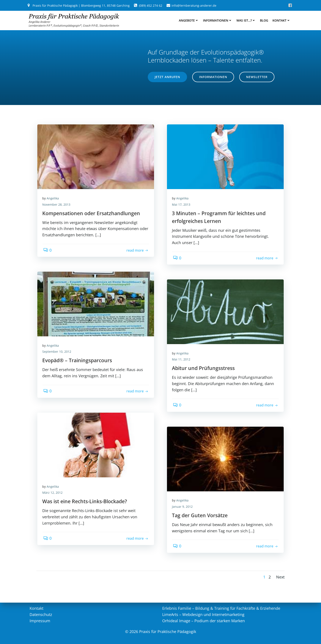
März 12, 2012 (54, 476)
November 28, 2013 (58, 188)
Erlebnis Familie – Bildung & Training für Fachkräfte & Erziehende (221, 607)
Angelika (54, 182)
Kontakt (282, 19)
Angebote (190, 19)
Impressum (39, 619)
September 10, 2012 (58, 335)
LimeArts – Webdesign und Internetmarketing (203, 613)
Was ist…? (246, 19)
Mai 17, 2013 (182, 188)
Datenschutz (40, 613)
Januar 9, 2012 (183, 490)
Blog (265, 19)
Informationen (218, 19)
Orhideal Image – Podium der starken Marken (203, 619)
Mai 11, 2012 (182, 343)
